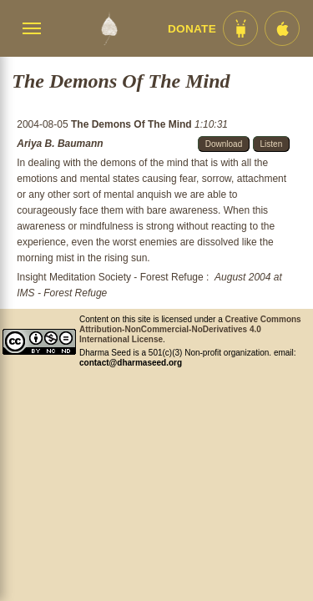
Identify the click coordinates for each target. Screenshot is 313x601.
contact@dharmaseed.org (130, 362)
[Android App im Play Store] (240, 28)
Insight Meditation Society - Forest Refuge (110, 277)
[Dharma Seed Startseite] (109, 28)
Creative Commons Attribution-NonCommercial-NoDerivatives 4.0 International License (190, 329)
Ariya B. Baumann (60, 143)
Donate (192, 29)
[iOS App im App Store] (282, 28)
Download (223, 144)
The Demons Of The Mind (132, 124)
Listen (271, 144)
